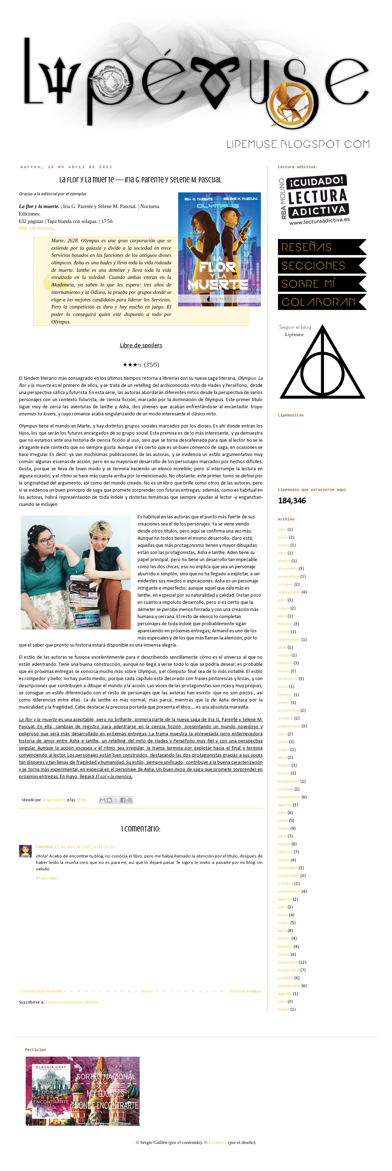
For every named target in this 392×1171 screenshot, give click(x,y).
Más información (36, 228)
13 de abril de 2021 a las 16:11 (85, 847)
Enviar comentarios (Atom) (72, 1002)
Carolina (44, 847)
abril (282, 553)
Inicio (146, 991)
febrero (285, 624)
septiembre (289, 592)
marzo (284, 561)
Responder (46, 878)
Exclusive (218, 1142)
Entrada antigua (245, 991)
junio (283, 537)
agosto (285, 805)
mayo (283, 545)
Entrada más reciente (41, 991)
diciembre (288, 568)
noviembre (288, 576)
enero (284, 631)
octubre (285, 584)
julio (282, 529)
